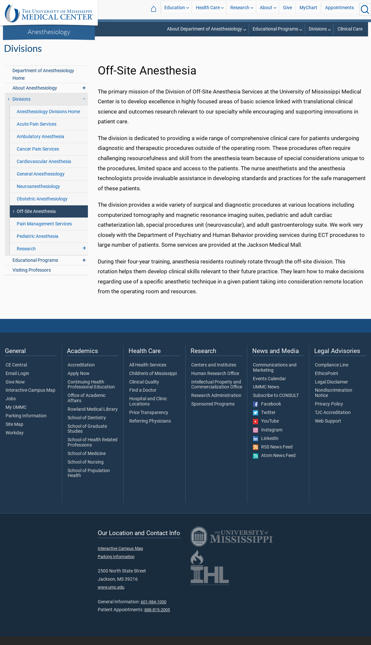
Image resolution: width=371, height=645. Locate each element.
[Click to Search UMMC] (365, 9)
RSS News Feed (273, 455)
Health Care (208, 9)
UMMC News (266, 395)
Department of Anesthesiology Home (43, 83)
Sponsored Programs (213, 412)
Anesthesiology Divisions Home (48, 120)
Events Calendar (269, 387)
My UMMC (16, 416)
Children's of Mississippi (153, 382)
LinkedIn (265, 447)
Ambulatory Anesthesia (40, 145)
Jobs (11, 407)
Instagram (267, 438)
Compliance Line (331, 373)
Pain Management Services (44, 232)
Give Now (15, 390)
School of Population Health (89, 482)
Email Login (17, 382)
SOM (196, 42)
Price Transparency (148, 421)
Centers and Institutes (213, 373)
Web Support (328, 429)
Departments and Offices (233, 42)
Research (239, 9)
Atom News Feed (274, 464)
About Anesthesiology (34, 96)
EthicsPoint (326, 382)
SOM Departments (283, 42)
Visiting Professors (31, 278)
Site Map (14, 433)
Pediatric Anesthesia (37, 245)
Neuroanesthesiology (38, 195)
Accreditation (81, 373)
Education (174, 9)
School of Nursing (86, 470)
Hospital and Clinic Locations (148, 410)
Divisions (318, 29)
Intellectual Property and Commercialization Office (216, 393)
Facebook (267, 412)
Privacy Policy (329, 412)
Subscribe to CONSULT (276, 404)
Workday (15, 441)
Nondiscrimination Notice (333, 401)
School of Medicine (87, 462)
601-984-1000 (153, 610)
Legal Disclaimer (331, 390)
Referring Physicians (150, 429)
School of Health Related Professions (92, 451)
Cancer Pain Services (38, 157)
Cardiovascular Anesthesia (44, 170)
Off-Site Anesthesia (36, 220)
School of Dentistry (87, 426)
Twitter (264, 421)
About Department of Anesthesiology (204, 29)
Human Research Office (215, 382)
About (266, 9)
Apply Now (79, 382)
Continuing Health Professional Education (91, 393)
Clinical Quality (144, 390)
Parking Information (26, 424)
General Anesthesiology (41, 182)
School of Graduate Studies (87, 437)
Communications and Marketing (275, 376)
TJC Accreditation (333, 421)
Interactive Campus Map (30, 399)
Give (287, 9)
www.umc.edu (111, 595)
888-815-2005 (157, 618)
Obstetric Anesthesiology (42, 207)
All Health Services (147, 373)
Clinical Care (350, 29)
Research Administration (216, 404)
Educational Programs (275, 29)
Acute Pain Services (36, 132)
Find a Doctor (142, 399)
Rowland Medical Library (93, 418)
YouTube (266, 429)
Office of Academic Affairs (87, 407)
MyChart (308, 9)
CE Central (16, 373)
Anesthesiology (49, 31)
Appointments (339, 9)
